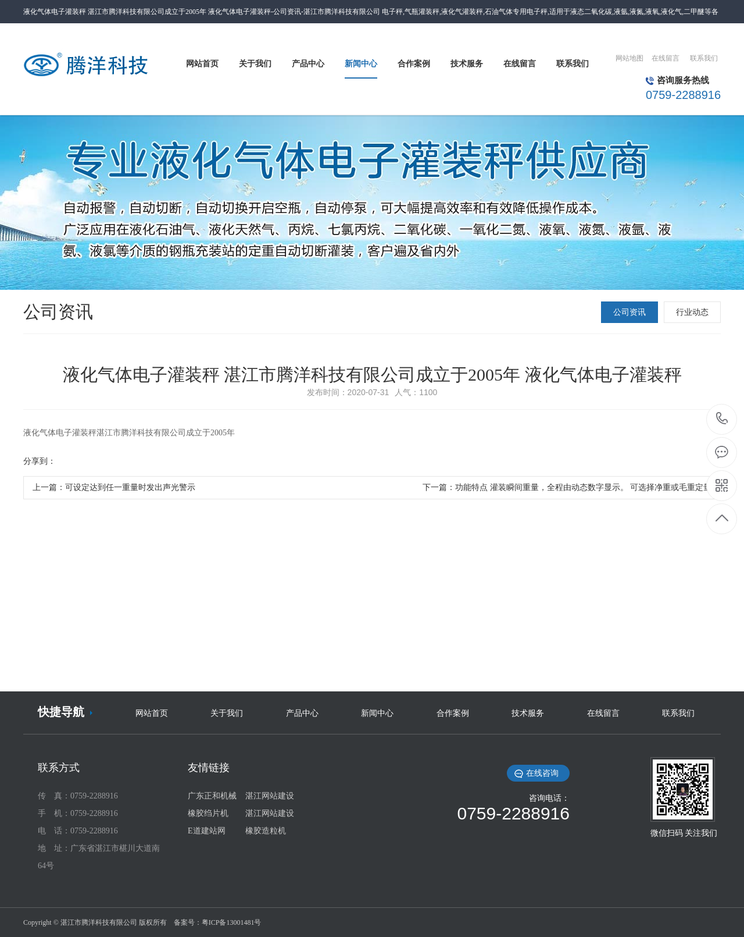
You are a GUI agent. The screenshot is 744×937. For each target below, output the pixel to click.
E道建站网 (207, 830)
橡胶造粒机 (265, 830)
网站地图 (629, 58)
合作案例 (453, 713)
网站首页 (151, 713)
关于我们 (226, 713)
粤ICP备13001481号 (232, 922)
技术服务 (528, 713)
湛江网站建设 (269, 796)
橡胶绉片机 (208, 813)
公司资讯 (629, 312)
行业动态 (692, 312)
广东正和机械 (212, 796)
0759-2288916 (722, 419)
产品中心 (302, 713)
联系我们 (704, 58)
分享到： (39, 461)
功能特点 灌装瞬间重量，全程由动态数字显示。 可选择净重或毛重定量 (583, 487)
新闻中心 (377, 713)
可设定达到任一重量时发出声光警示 (130, 487)
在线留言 (665, 58)
